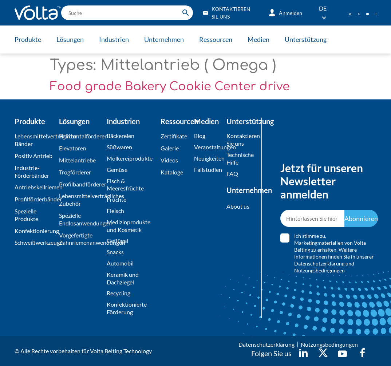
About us (237, 206)
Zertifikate (174, 136)
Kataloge (172, 172)
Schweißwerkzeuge (35, 242)
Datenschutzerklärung (319, 263)
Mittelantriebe (77, 160)
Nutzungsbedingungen (319, 270)
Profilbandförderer (81, 184)
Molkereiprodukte (130, 158)
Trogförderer (75, 172)
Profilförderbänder (35, 199)
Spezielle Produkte (26, 215)
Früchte (116, 199)
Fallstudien (208, 169)
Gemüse (117, 169)
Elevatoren (72, 148)
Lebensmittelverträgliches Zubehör (81, 199)
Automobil (120, 263)
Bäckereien (120, 135)
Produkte (28, 39)
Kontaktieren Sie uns (239, 139)
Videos (169, 160)
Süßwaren (119, 146)
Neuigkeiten (208, 158)
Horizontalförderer (81, 136)
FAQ (232, 173)
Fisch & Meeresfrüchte (125, 184)
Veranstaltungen (208, 146)
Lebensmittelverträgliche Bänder (35, 140)
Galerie (170, 148)
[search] (127, 12)
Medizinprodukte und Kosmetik (128, 226)
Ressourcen (215, 39)
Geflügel (117, 240)
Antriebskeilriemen (35, 187)
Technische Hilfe (239, 158)
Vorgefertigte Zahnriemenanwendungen (81, 239)
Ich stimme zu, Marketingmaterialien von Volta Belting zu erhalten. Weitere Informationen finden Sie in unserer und (334, 253)
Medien (258, 39)
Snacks (115, 251)
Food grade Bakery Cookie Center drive (170, 86)
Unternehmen (164, 39)
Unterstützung (306, 39)
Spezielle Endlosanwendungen (81, 219)
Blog (199, 135)
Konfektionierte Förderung (127, 308)
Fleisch (115, 210)
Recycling (118, 293)
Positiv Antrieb (33, 155)
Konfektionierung (35, 230)
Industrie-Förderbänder (32, 171)
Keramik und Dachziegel (123, 278)
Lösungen (70, 39)
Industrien (114, 39)
